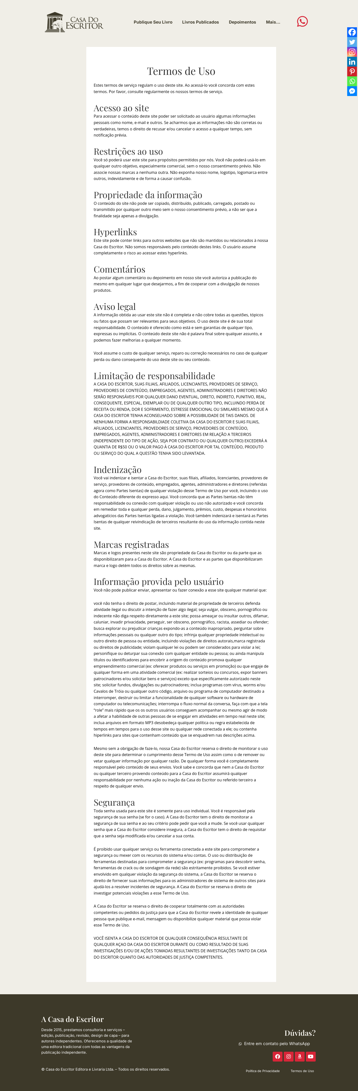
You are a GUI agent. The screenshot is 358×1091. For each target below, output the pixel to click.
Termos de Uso (302, 1071)
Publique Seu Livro (153, 22)
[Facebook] (352, 32)
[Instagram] (352, 52)
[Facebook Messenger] (352, 91)
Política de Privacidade (263, 1071)
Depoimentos (242, 22)
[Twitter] (352, 42)
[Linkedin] (352, 62)
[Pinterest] (352, 71)
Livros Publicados (200, 22)
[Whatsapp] (352, 81)
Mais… (273, 22)
